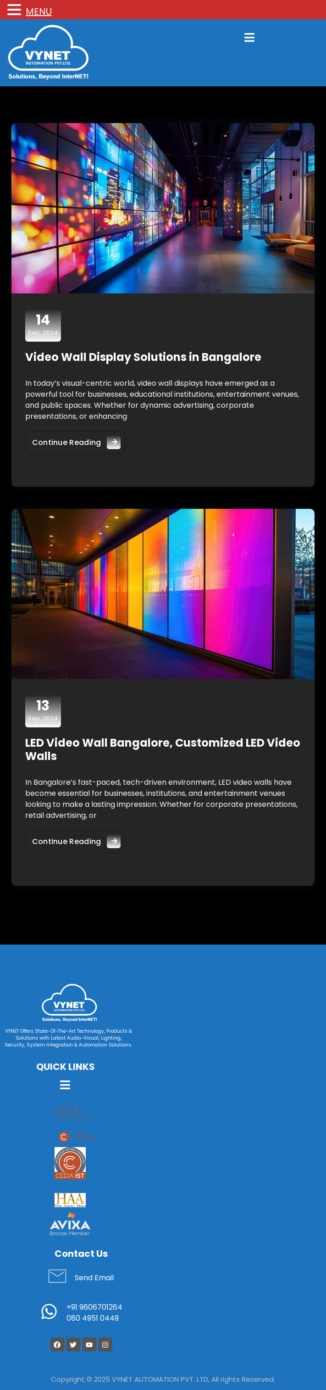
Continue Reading (78, 440)
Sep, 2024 (43, 325)
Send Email (94, 1278)
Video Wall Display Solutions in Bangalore (143, 357)
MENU (39, 11)
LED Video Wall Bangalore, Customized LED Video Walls (162, 750)
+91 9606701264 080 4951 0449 (94, 1313)
